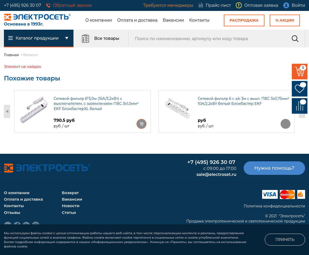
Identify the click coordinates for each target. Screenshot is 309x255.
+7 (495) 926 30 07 (22, 5)
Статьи (69, 212)
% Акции (284, 20)
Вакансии (173, 20)
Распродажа (244, 20)
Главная (11, 55)
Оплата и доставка (137, 20)
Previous (7, 111)
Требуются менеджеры (168, 5)
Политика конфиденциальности (274, 206)
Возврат (70, 192)
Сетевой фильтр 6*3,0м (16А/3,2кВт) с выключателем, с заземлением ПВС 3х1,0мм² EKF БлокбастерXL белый (96, 103)
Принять (284, 239)
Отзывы (12, 212)
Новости (70, 205)
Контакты (199, 20)
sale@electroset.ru (216, 174)
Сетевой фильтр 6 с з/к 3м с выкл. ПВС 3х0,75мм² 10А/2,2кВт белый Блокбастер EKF (243, 101)
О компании (98, 20)
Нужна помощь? (274, 168)
